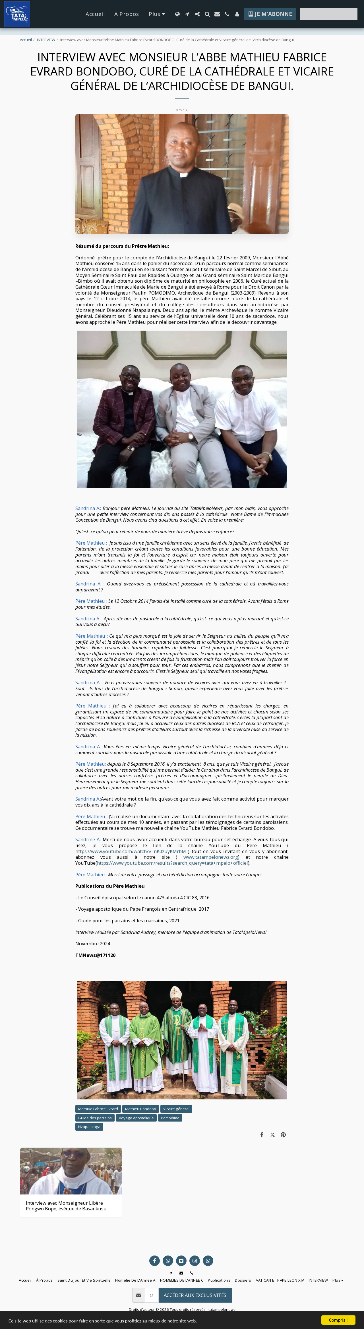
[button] (187, 14)
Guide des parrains (95, 1117)
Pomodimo (170, 1117)
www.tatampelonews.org (210, 857)
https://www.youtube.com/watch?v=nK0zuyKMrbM (130, 851)
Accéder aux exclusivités (195, 1295)
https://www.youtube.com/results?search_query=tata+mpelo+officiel (172, 863)
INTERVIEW (46, 39)
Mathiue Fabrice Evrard (98, 1108)
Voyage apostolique (136, 1117)
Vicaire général (176, 1108)
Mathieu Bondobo (140, 1108)
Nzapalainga (89, 1126)
